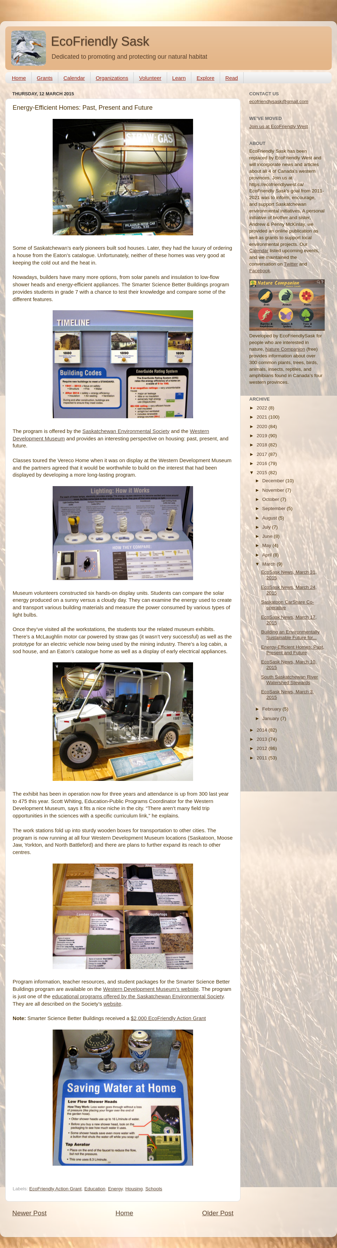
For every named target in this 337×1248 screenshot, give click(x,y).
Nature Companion (285, 349)
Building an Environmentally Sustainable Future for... (290, 634)
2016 (263, 463)
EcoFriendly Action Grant (55, 1188)
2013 (263, 739)
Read (231, 78)
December (273, 480)
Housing (134, 1188)
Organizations (112, 78)
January (271, 718)
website (112, 1004)
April (267, 555)
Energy (115, 1188)
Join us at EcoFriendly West (278, 126)
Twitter (291, 264)
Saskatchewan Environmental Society (126, 431)
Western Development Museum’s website (151, 989)
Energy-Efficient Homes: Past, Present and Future (292, 649)
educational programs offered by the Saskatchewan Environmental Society (138, 996)
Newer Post (29, 1213)
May (267, 545)
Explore (205, 78)
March (269, 564)
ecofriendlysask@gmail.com (278, 101)
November (273, 490)
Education (94, 1188)
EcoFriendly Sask (100, 41)
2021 (263, 417)
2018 (263, 444)
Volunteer (150, 78)
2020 (263, 426)
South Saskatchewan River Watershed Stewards (289, 679)
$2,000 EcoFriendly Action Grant (168, 1018)
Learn (179, 78)
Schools (153, 1188)
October (271, 499)
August (270, 518)
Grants (45, 78)
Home (19, 78)
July (267, 527)
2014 (263, 730)
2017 (263, 454)
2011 (263, 757)
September (274, 508)
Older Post (217, 1213)
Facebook (259, 270)
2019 (263, 435)
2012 (263, 748)
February (272, 709)
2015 (263, 472)
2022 (263, 407)
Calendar (74, 78)
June (268, 536)
